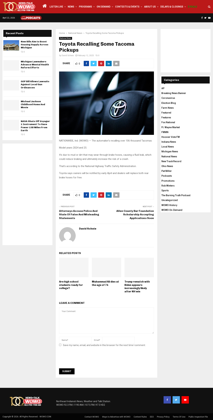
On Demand (103, 6)
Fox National (168, 122)
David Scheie (68, 55)
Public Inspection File (198, 417)
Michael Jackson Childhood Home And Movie (33, 104)
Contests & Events (127, 6)
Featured (166, 112)
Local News (167, 146)
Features (166, 117)
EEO (152, 417)
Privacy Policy (163, 417)
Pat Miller (166, 171)
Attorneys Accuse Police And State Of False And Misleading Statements (79, 214)
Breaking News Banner (173, 93)
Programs (85, 6)
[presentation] (84, 358)
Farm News (167, 107)
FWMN (164, 132)
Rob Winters (168, 185)
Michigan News (169, 151)
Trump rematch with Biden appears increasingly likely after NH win (137, 286)
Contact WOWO (92, 417)
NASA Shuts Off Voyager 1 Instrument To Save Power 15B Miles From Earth (35, 126)
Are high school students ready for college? (71, 285)
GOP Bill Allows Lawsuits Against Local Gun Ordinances (35, 84)
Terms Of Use (179, 417)
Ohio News (167, 166)
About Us (150, 6)
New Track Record (171, 161)
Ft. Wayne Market (170, 127)
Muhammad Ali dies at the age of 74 (105, 283)
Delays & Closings (171, 6)
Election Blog (168, 103)
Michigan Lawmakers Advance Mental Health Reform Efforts (35, 64)
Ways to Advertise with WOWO (116, 417)
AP (162, 88)
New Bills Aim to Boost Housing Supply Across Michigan (34, 44)
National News (65, 38)
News (71, 6)
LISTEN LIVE (56, 6)
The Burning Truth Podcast (175, 195)
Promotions (168, 181)
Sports (165, 190)
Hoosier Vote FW (170, 137)
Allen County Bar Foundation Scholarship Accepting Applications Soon (135, 214)
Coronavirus (168, 98)
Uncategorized (169, 200)
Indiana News (168, 141)
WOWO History (169, 205)
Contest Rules (140, 417)
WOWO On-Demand (171, 210)
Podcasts (166, 175)
